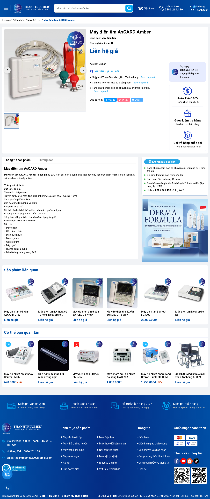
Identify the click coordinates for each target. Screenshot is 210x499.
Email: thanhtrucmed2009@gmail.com (29, 457)
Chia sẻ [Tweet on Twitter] (136, 100)
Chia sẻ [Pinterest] (123, 100)
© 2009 (55, 496)
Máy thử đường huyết (74, 443)
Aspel (107, 43)
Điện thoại (149, 8)
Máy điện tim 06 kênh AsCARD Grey (16, 313)
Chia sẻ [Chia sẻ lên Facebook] (110, 100)
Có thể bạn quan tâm (22, 332)
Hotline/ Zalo (174, 8)
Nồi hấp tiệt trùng (107, 449)
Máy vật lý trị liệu (107, 456)
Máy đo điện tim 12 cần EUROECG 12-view (121, 313)
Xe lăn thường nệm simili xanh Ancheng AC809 (190, 375)
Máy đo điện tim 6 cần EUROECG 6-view (85, 313)
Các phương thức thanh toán (153, 456)
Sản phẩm (19, 20)
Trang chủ (7, 20)
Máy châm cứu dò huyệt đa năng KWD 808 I (121, 375)
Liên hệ (142, 469)
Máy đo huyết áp (71, 437)
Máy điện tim (35, 20)
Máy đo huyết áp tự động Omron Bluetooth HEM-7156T (156, 377)
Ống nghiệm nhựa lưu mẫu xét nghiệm (51, 375)
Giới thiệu (143, 437)
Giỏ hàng (200, 8)
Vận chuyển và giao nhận (151, 449)
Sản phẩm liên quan (21, 270)
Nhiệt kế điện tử (107, 462)
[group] (45, 70)
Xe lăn (65, 462)
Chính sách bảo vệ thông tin (153, 462)
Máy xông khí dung (72, 449)
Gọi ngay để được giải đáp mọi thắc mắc (189, 72)
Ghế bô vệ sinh (70, 469)
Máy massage (70, 456)
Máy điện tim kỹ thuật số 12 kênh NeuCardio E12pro (52, 314)
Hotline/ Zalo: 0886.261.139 (23, 451)
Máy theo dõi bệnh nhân (111, 443)
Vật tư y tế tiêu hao (108, 469)
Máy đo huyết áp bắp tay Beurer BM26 (18, 375)
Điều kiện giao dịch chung (152, 443)
